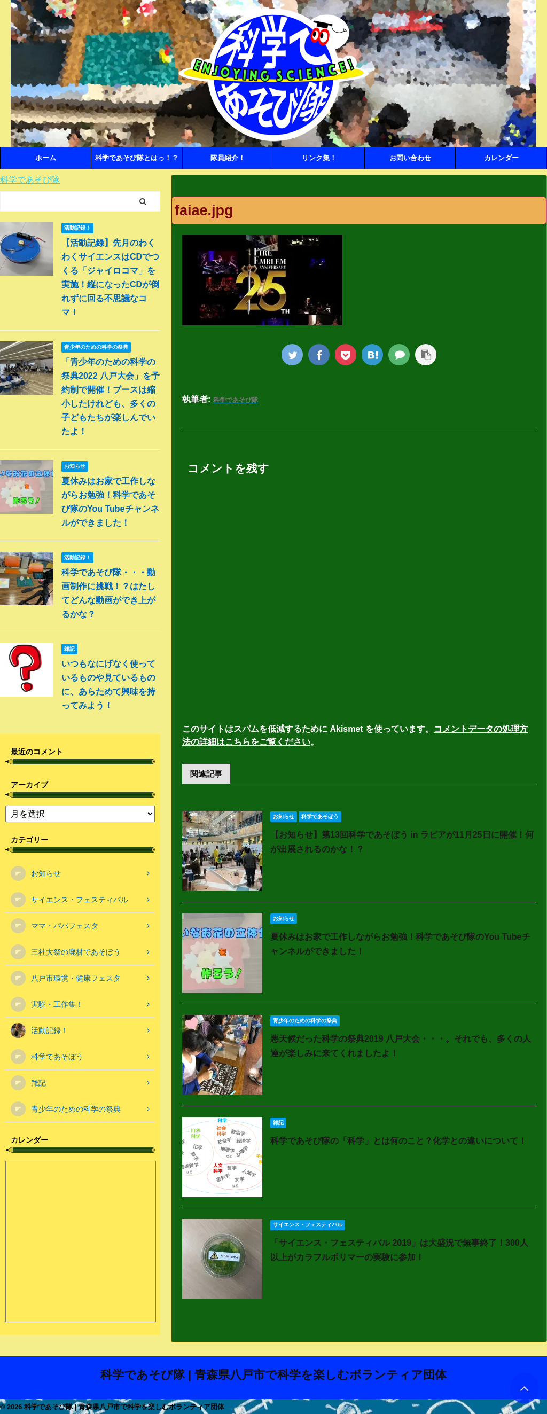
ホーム (45, 158)
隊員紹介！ (227, 158)
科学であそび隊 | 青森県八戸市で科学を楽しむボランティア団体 (273, 1374)
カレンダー (501, 158)
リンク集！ (319, 158)
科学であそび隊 (30, 179)
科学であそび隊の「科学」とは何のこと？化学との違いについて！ (398, 1140)
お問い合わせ (410, 158)
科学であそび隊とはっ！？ (136, 158)
